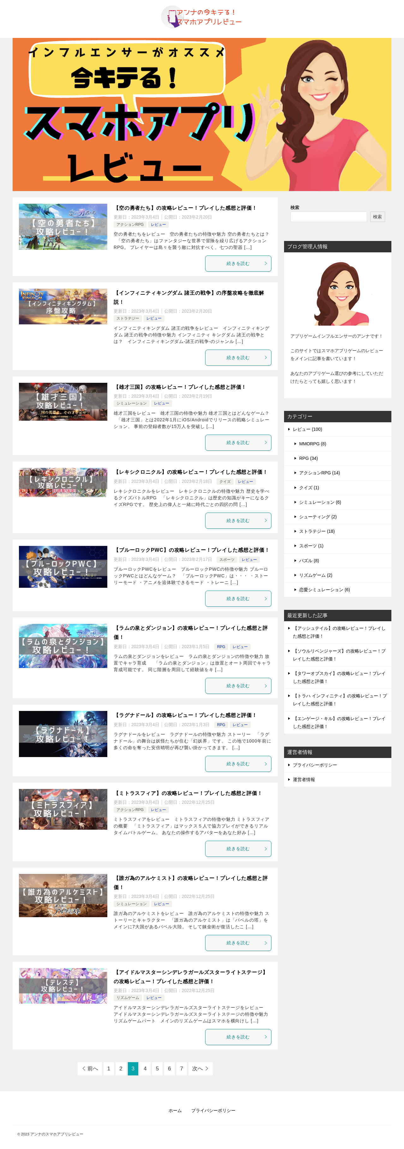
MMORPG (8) (312, 443)
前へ (92, 1069)
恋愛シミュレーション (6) (324, 589)
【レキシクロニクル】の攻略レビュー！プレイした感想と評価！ (191, 472)
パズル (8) (309, 560)
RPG (221, 647)
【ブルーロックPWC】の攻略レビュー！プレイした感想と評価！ (192, 550)
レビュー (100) (307, 429)
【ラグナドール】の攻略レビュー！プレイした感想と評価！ (185, 715)
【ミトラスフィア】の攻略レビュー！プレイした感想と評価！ (188, 793)
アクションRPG (130, 224)
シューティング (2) (318, 516)
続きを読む (247, 263)
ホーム (175, 1110)
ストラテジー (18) (317, 531)
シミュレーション (131, 403)
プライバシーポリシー (315, 764)
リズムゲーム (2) (315, 575)
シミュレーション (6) (320, 502)
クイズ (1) (309, 487)
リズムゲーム (127, 998)
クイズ (225, 481)
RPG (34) (308, 458)
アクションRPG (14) (319, 472)
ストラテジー (127, 318)
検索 (294, 207)
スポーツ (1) (311, 545)
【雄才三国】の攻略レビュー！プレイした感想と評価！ (180, 387)
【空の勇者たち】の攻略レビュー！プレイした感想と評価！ (185, 208)
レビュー (158, 224)
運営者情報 (304, 779)
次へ (197, 1069)
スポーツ (227, 559)
